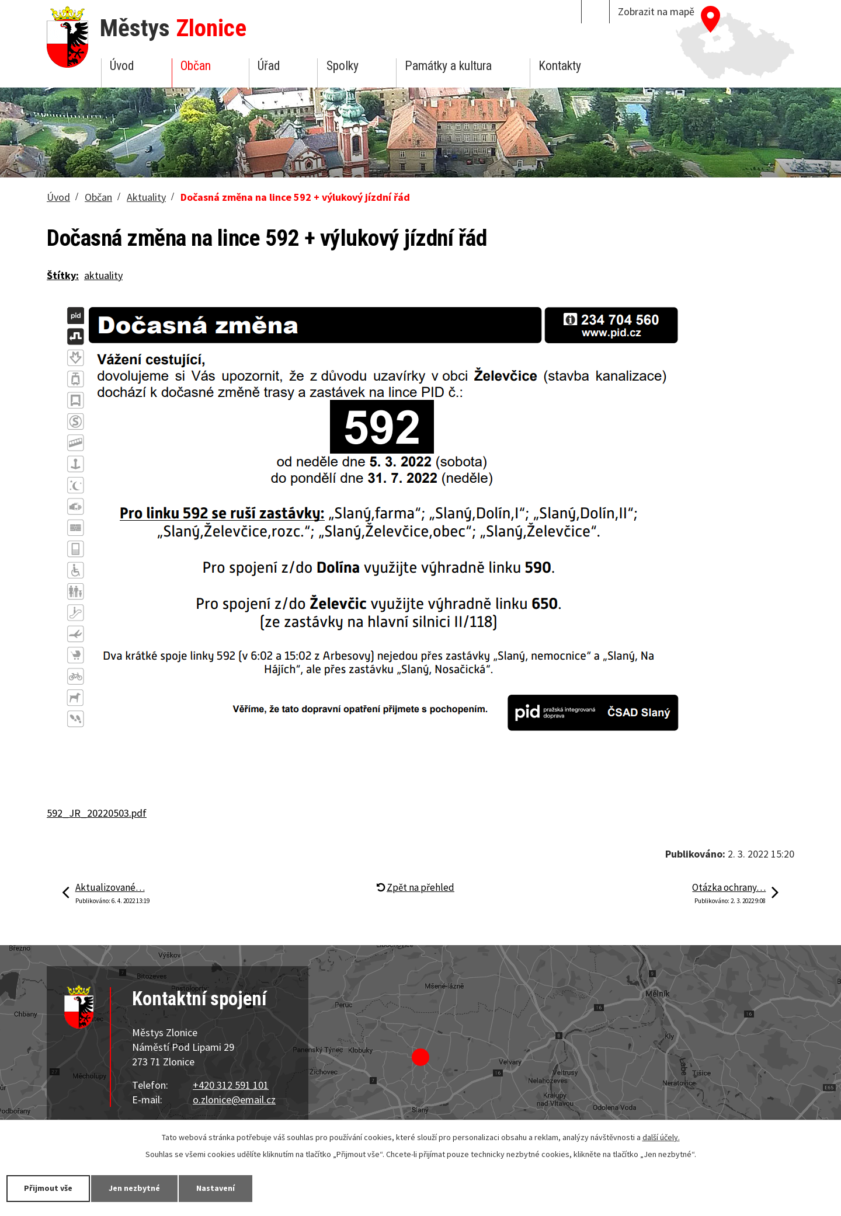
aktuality (103, 275)
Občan (195, 65)
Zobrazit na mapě (656, 11)
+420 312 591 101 (231, 1085)
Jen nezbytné (134, 1188)
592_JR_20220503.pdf (97, 813)
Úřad (269, 65)
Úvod (122, 65)
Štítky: (63, 275)
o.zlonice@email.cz (234, 1099)
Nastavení (215, 1188)
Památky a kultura (448, 65)
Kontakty (559, 65)
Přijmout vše (48, 1188)
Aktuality (146, 197)
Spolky (342, 65)
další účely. (661, 1137)
